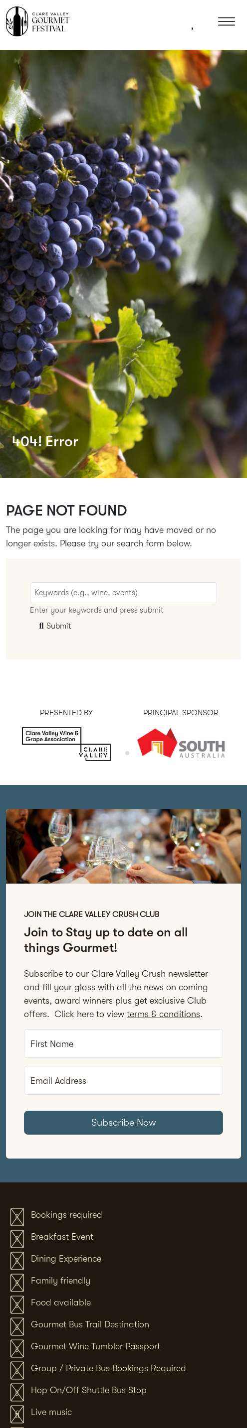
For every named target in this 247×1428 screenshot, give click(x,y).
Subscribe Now (123, 1122)
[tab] (120, 753)
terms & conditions (163, 1014)
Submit (53, 626)
